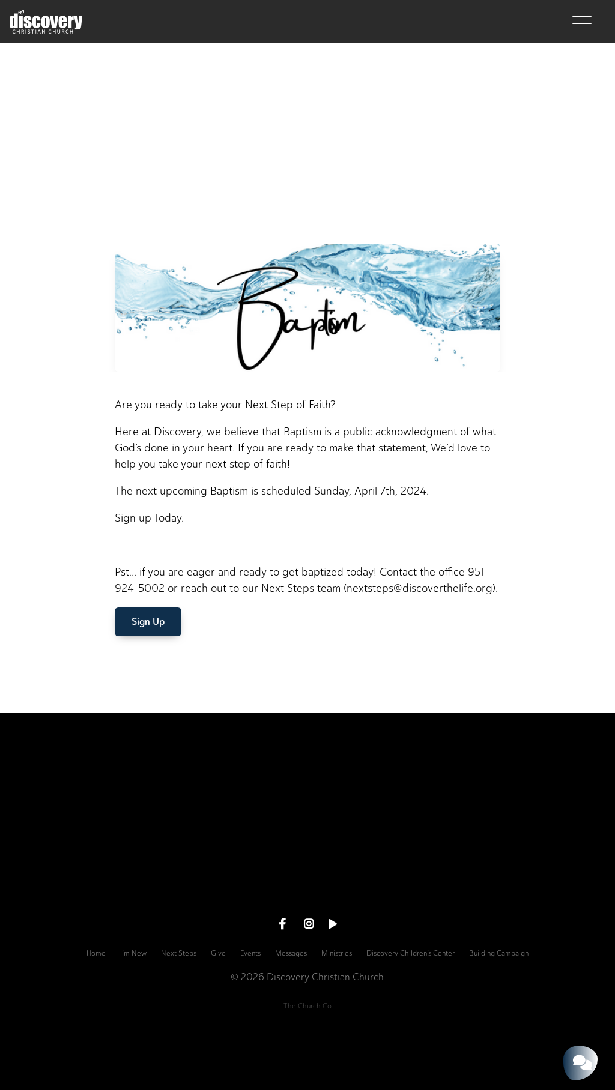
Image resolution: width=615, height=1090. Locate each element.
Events (250, 953)
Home (96, 953)
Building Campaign (499, 953)
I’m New (133, 953)
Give (218, 953)
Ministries (336, 953)
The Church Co (307, 1006)
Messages (291, 953)
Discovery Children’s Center (410, 953)
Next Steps (178, 953)
